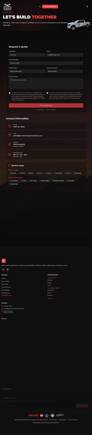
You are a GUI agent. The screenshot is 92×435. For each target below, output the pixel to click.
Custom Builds (5, 281)
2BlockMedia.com (54, 422)
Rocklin (49, 283)
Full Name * (12, 51)
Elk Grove (50, 296)
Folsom (49, 294)
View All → (50, 299)
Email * (49, 51)
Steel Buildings (5, 290)
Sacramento (50, 291)
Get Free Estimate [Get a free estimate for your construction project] (50, 6)
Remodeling (4, 284)
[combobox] (27, 72)
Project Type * (13, 69)
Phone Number (13, 59)
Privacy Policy (53, 419)
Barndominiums (5, 292)
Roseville (49, 281)
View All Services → (6, 295)
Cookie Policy (62, 419)
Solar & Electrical (5, 287)
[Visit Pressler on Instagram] (7, 269)
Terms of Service (73, 419)
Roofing (3, 278)
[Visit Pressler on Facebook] (3, 269)
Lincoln (49, 286)
